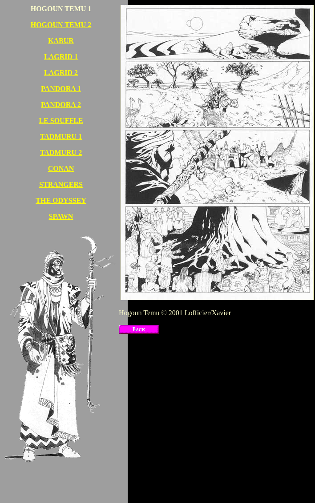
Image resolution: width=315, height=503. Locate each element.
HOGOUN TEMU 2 (61, 24)
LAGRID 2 (61, 72)
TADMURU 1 (61, 136)
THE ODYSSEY (61, 200)
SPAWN (61, 216)
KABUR (61, 40)
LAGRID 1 (61, 56)
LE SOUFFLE (61, 120)
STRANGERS (61, 184)
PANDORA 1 (61, 88)
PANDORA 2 (61, 104)
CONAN (61, 168)
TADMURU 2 (61, 152)
